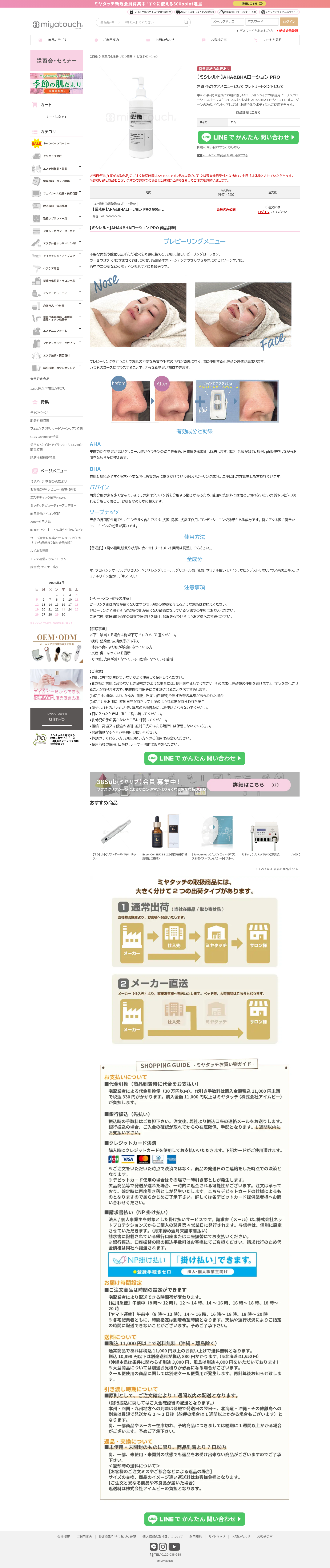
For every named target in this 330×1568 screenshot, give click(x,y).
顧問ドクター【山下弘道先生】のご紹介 (56, 530)
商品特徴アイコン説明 (45, 514)
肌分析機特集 (39, 420)
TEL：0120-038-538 (165, 1554)
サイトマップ (217, 1537)
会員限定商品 (39, 379)
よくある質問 (39, 551)
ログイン (263, 212)
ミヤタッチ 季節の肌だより (48, 481)
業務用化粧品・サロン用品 (117, 56)
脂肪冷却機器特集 (43, 457)
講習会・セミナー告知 (44, 567)
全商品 (94, 56)
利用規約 (195, 1537)
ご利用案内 (111, 40)
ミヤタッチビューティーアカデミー (53, 505)
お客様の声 (219, 40)
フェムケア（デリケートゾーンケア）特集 (56, 428)
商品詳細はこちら (248, 112)
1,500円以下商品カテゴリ (48, 388)
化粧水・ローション (147, 56)
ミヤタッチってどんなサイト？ (279, 12)
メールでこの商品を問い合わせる (222, 155)
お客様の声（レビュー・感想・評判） (53, 489)
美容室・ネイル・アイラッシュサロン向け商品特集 (56, 447)
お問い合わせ (165, 40)
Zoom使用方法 (40, 522)
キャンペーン (39, 412)
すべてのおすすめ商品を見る (278, 869)
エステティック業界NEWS (48, 497)
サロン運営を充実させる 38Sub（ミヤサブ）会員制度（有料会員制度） (55, 540)
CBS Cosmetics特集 (44, 437)
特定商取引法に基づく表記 (117, 1537)
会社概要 (63, 1537)
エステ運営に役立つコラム (48, 559)
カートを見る (273, 40)
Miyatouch (166, 1560)
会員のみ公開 (226, 209)
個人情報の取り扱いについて (162, 1537)
